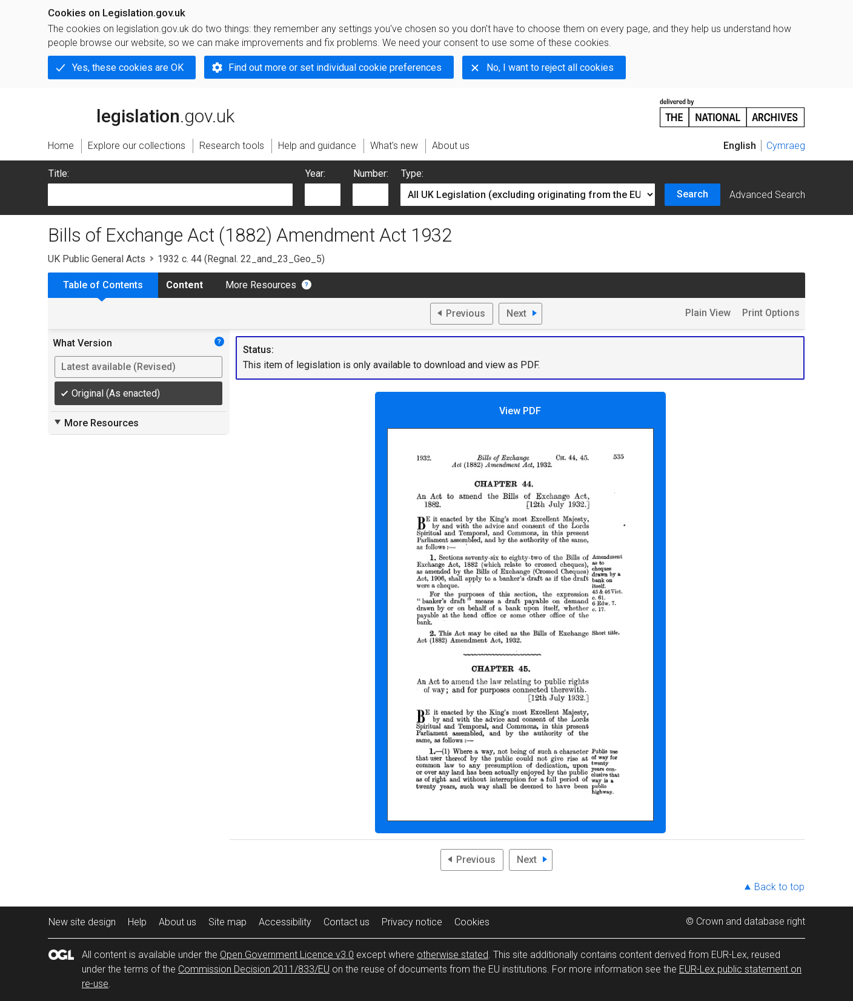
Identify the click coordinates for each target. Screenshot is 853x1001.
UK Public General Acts (96, 259)
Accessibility (285, 922)
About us (177, 922)
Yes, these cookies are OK (128, 67)
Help (137, 922)
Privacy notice (412, 922)
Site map (227, 922)
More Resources (260, 285)
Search (692, 194)
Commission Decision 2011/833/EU (254, 969)
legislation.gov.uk (141, 112)
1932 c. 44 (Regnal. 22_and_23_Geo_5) (241, 259)
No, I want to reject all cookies (550, 67)
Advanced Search (767, 194)
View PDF (520, 613)
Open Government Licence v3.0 (287, 954)
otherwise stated (452, 954)
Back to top (779, 887)
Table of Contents (103, 285)
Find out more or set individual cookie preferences (335, 67)
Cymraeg (785, 145)
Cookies (472, 922)
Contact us (347, 922)
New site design (82, 922)
